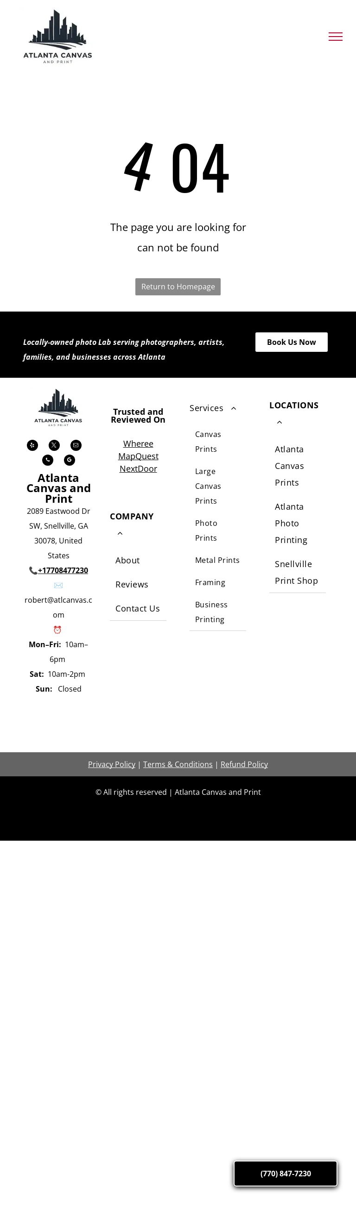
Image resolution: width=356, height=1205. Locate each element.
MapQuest (138, 456)
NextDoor (138, 468)
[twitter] (54, 446)
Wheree (138, 443)
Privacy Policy (111, 764)
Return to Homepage (178, 286)
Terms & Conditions (178, 764)
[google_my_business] (69, 461)
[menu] (336, 37)
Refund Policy (244, 764)
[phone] (47, 461)
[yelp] (32, 446)
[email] (76, 446)
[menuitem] (138, 561)
